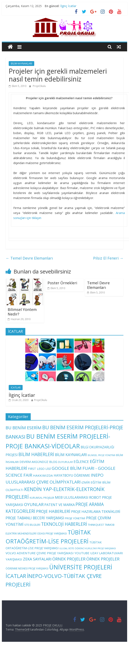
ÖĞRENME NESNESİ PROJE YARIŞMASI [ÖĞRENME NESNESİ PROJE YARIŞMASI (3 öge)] (27, 568)
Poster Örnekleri (62, 282)
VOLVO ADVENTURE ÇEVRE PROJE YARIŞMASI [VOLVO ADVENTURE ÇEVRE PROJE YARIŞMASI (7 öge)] (40, 553)
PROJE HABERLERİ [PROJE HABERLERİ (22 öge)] (53, 511)
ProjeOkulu (39, 86)
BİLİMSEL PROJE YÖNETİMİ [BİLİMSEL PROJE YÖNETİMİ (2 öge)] (101, 455)
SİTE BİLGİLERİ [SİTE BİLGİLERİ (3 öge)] (32, 524)
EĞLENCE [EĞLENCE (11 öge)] (81, 461)
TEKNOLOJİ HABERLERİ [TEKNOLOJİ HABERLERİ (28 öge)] (64, 524)
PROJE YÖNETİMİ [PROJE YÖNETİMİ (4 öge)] (75, 518)
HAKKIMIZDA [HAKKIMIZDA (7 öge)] (43, 475)
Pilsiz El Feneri (108, 258)
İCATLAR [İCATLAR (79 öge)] (16, 576)
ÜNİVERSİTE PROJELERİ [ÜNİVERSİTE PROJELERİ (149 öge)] (80, 567)
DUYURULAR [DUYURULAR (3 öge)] (65, 462)
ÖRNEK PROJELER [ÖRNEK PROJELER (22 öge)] (68, 559)
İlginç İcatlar (68, 6)
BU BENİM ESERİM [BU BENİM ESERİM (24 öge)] (23, 427)
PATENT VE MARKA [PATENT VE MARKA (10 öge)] (59, 504)
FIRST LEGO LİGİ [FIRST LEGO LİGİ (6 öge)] (39, 468)
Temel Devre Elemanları (29, 258)
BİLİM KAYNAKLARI (21, 63)
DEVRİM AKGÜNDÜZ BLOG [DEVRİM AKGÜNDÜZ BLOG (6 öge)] (38, 462)
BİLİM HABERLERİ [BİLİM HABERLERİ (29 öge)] (36, 454)
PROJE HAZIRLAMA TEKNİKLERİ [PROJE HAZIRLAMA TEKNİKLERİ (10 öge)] (95, 511)
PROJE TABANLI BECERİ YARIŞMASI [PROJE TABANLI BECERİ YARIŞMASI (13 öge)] (35, 517)
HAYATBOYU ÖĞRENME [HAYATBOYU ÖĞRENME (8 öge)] (72, 475)
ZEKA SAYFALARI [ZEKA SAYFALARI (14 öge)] (37, 559)
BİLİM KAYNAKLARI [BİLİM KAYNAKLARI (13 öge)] (71, 454)
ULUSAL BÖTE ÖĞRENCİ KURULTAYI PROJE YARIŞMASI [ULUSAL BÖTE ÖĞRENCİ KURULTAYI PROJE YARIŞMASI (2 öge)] (87, 548)
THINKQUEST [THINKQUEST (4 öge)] (96, 525)
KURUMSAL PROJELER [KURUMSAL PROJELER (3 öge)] (42, 497)
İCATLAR (16, 387)
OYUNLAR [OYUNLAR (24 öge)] (34, 504)
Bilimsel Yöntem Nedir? (22, 312)
